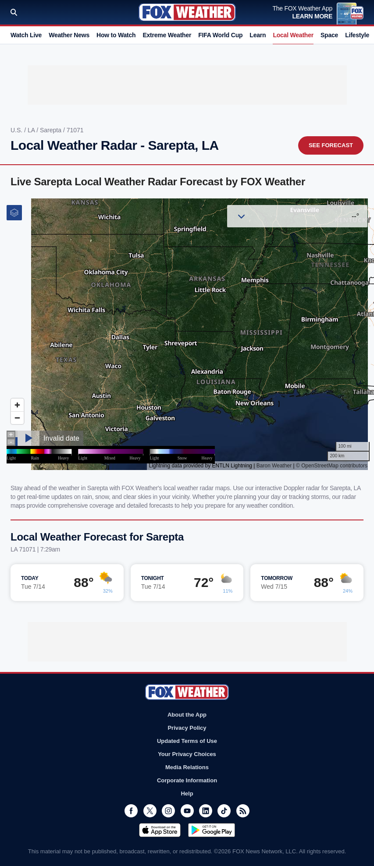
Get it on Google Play (211, 830)
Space (329, 35)
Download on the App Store (160, 830)
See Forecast (331, 145)
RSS (242, 810)
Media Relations (187, 767)
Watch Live (26, 35)
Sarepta (51, 130)
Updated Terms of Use (187, 741)
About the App (187, 714)
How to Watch (115, 35)
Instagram (168, 810)
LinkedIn (205, 810)
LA (32, 130)
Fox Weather (187, 12)
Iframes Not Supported (187, 334)
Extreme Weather (166, 35)
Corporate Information (187, 780)
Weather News (69, 35)
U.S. (17, 130)
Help (187, 793)
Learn (257, 35)
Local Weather (293, 35)
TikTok (224, 810)
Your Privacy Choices (187, 754)
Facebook (131, 810)
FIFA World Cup (220, 35)
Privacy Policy (186, 728)
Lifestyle (357, 35)
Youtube (187, 810)
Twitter (150, 810)
